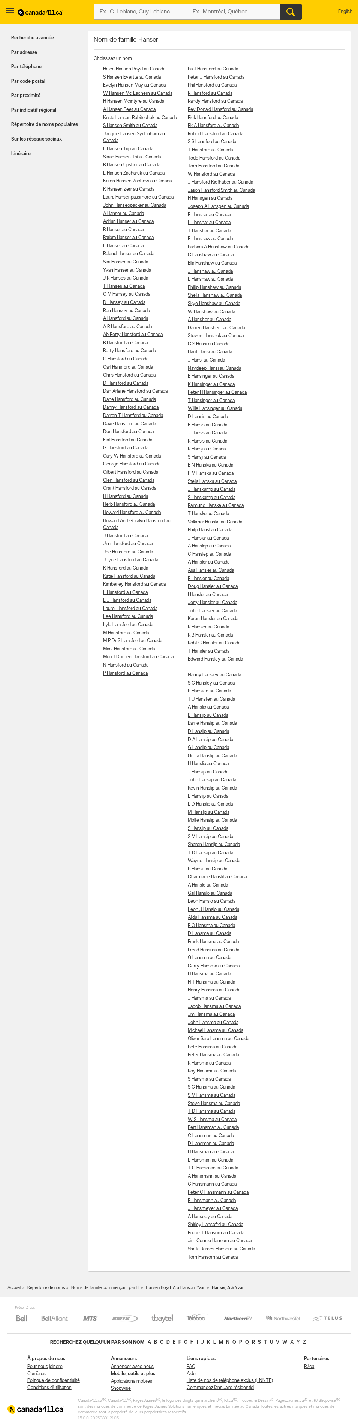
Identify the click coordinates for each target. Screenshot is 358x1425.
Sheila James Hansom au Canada (221, 1249)
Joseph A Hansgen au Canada (218, 206)
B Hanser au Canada (123, 229)
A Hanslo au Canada (208, 885)
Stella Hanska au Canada (212, 481)
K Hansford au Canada (125, 568)
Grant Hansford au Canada (129, 488)
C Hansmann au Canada (212, 1184)
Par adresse (24, 52)
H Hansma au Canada (209, 974)
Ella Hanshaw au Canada (212, 263)
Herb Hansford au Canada (129, 504)
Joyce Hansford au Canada (130, 560)
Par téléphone (26, 66)
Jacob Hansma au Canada (214, 1006)
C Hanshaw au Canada (211, 255)
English (345, 11)
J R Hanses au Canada (125, 278)
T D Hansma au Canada (211, 1111)
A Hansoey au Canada (210, 1216)
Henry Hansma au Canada (214, 990)
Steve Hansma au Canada (214, 1103)
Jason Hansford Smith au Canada (221, 190)
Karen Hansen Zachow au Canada (137, 181)
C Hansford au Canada (125, 359)
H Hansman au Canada (211, 1152)
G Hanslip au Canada (208, 747)
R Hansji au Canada (207, 449)
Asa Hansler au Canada (211, 570)
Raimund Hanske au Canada (216, 505)
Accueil (14, 1288)
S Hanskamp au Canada (211, 497)
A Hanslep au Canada (209, 546)
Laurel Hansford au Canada (130, 608)
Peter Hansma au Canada (213, 1055)
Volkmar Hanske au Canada (215, 522)
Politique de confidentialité (53, 1380)
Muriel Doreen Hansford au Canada (138, 657)
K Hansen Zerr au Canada (128, 189)
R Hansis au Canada (207, 441)
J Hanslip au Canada (208, 772)
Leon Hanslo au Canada (211, 901)
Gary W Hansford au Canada (132, 456)
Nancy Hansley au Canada (214, 675)
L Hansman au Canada (210, 1160)
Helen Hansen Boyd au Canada (134, 69)
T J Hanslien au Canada (211, 699)
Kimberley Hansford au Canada (134, 584)
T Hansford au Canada (210, 150)
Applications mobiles (131, 1381)
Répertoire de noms (46, 1288)
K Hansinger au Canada (211, 384)
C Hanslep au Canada (209, 554)
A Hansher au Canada (209, 319)
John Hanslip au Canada (212, 780)
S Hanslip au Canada (208, 828)
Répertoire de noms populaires (44, 124)
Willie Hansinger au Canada (215, 408)
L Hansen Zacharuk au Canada (134, 173)
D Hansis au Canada (208, 416)
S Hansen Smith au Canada (130, 125)
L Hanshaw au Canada (210, 279)
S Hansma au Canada (209, 1079)
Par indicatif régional (33, 110)
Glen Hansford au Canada (128, 480)
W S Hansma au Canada (212, 1119)
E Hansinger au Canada (211, 376)
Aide (191, 1373)
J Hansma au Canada (209, 998)
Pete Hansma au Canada (212, 1047)
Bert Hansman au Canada (213, 1127)
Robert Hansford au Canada (215, 134)
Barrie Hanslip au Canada (212, 723)
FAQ (191, 1366)
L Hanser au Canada (123, 246)
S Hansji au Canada (207, 457)
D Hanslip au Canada (208, 731)
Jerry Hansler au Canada (212, 602)
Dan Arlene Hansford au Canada (135, 391)
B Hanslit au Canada (207, 869)
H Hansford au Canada (125, 496)
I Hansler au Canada (208, 594)
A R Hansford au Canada (127, 326)
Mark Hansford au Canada (129, 649)
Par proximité (25, 95)
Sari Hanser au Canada (125, 262)
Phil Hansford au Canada (212, 85)
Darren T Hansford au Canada (133, 415)
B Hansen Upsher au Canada (131, 165)
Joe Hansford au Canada (128, 552)
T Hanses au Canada (124, 286)
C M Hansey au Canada (126, 294)
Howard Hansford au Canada (132, 512)
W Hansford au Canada (211, 174)
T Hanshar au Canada (209, 231)
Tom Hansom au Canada (213, 1257)
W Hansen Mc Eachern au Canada (137, 93)
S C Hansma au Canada (211, 1087)
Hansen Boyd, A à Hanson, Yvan (175, 1288)
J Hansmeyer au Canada (213, 1208)
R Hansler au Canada (208, 627)
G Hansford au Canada (125, 448)
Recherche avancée (32, 38)
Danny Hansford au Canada (131, 407)
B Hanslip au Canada (208, 715)
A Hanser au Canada (123, 213)
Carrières (36, 1373)
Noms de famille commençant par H (105, 1288)
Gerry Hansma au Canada (214, 966)
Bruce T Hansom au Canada (216, 1233)
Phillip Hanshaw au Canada (214, 287)
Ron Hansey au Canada (126, 310)
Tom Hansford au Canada (213, 166)
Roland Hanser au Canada (128, 253)
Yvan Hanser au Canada (127, 270)
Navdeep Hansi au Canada (214, 368)
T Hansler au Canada (208, 651)
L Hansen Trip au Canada (128, 149)
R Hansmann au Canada (212, 1200)
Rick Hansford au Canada (213, 117)
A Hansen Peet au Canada (129, 109)
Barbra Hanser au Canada (128, 237)
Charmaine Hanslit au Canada (217, 877)
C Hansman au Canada (211, 1135)
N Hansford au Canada (125, 665)
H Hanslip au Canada (208, 763)
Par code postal (28, 81)
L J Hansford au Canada (127, 600)
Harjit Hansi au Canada (210, 352)
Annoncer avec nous (132, 1366)
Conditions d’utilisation (49, 1387)
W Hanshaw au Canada (211, 312)
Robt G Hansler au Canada (214, 643)
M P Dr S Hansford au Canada (132, 640)
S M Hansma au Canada (211, 1095)
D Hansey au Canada (124, 302)
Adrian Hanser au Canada (128, 221)
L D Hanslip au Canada (210, 804)
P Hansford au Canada (125, 673)
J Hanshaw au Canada (210, 271)
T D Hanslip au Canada (210, 853)
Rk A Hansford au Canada (213, 125)
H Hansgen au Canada (210, 198)
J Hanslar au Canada (208, 538)
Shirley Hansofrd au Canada (215, 1224)
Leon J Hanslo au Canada (213, 909)
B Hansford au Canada (125, 343)
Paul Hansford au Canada (213, 69)
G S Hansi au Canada (208, 344)
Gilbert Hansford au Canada (130, 472)
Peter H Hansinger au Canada (217, 392)
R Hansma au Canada (209, 1063)
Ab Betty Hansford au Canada (133, 334)
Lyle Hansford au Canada (128, 624)
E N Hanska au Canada (210, 465)
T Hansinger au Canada (211, 400)
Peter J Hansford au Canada (216, 77)
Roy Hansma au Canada (212, 1071)
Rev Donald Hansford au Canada (220, 109)
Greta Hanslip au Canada (212, 756)
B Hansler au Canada (208, 578)
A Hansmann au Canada (212, 1176)
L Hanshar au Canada (209, 222)
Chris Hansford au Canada (129, 375)
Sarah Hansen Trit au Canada (132, 157)
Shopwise (121, 1388)
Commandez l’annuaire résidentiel (220, 1387)
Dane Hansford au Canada (129, 399)
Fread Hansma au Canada (213, 950)
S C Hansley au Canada (211, 683)
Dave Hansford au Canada (129, 424)
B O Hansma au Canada (211, 925)
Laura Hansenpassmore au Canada (138, 197)
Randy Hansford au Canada (215, 101)
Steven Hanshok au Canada (216, 335)
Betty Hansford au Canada (129, 350)
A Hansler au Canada (208, 562)
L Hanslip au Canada (208, 796)
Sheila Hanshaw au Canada (215, 295)
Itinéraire (21, 153)
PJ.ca (309, 1366)
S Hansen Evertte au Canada (132, 77)
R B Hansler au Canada (210, 635)
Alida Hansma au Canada (212, 917)
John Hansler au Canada (212, 611)
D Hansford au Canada (125, 383)
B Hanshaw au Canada (210, 238)
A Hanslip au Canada (208, 707)
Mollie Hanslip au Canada (212, 820)
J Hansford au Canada (125, 536)
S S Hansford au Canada (212, 141)
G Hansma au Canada (209, 957)
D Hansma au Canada (209, 933)
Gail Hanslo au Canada (210, 893)
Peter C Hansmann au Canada (218, 1192)
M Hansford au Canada (126, 633)
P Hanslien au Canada (209, 691)
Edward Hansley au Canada (215, 659)
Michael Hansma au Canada (215, 1030)
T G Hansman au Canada (213, 1168)
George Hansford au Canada (131, 464)
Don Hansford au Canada (128, 431)
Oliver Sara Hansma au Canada (218, 1038)
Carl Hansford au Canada (128, 367)
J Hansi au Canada (206, 360)
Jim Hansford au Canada (128, 543)
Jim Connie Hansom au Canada (220, 1240)
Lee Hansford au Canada (128, 616)
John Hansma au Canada (213, 1022)
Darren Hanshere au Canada (216, 328)
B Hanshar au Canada (209, 214)
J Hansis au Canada (207, 433)
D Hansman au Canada (211, 1143)
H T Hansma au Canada (211, 982)
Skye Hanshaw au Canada (214, 303)
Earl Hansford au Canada (127, 440)
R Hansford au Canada (210, 93)
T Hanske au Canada (208, 513)
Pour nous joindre (45, 1366)
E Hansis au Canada (207, 425)
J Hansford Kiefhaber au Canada (220, 182)
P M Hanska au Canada (211, 473)
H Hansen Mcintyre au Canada (133, 101)
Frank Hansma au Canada (213, 941)
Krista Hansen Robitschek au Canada (140, 117)
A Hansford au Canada (125, 318)
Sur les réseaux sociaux (36, 139)
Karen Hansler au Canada (213, 618)
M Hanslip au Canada (208, 812)
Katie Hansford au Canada (129, 576)
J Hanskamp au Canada (211, 489)
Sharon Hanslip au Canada (214, 844)
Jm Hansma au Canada (211, 1014)
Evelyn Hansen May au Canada (134, 85)
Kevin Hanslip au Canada (212, 788)
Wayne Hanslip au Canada (214, 860)
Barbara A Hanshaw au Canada (218, 247)
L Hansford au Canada (125, 592)
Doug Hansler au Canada (213, 586)
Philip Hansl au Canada (210, 530)
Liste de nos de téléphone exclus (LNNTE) (230, 1380)
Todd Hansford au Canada (214, 158)
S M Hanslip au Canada (210, 836)
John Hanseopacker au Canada (134, 205)
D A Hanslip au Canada (210, 739)
